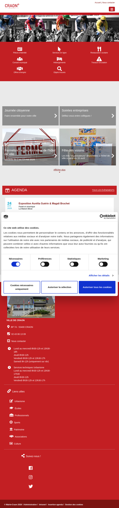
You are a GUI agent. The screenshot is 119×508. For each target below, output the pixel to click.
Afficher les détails (99, 275)
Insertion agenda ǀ (56, 505)
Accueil (98, 3)
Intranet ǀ (43, 505)
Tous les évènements (103, 190)
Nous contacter (108, 3)
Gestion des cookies (74, 505)
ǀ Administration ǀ (30, 505)
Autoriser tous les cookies (97, 287)
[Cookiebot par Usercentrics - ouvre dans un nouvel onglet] (102, 216)
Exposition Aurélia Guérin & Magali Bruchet (44, 203)
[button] (9, 28)
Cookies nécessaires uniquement (21, 287)
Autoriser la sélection (59, 287)
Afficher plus (59, 171)
